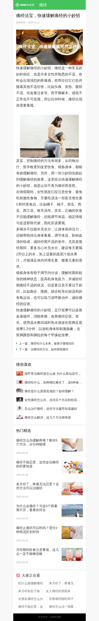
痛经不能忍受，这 (30, 606)
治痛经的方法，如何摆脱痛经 (49, 349)
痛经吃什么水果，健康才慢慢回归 (52, 343)
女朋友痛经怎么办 (30, 599)
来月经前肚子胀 (29, 591)
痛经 (43, 5)
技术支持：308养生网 (49, 617)
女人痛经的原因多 (58, 591)
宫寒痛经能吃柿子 (61, 599)
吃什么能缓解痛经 (30, 583)
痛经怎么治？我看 (61, 606)
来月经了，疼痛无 (61, 583)
